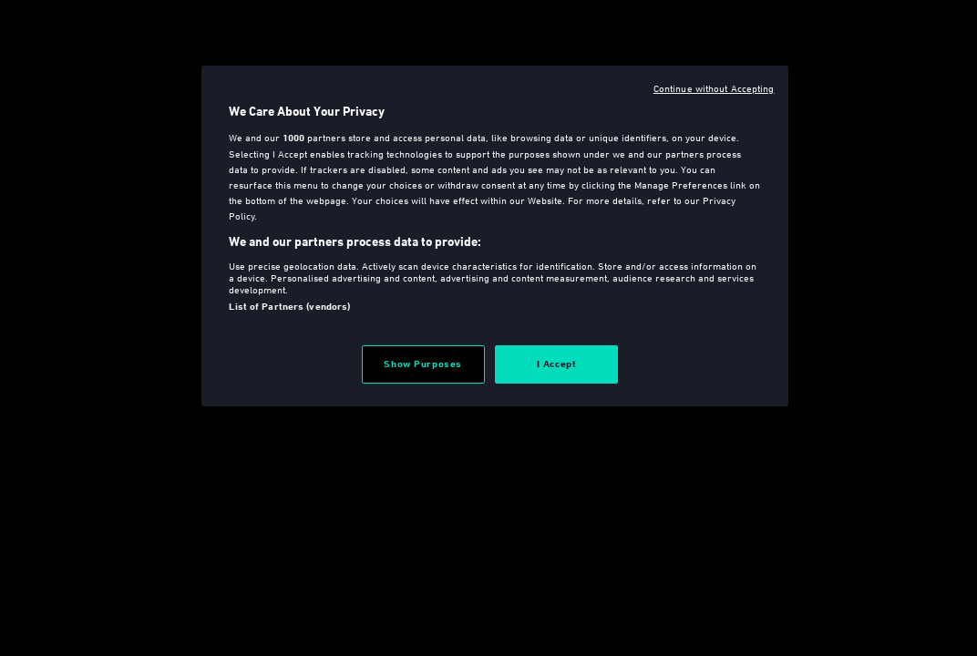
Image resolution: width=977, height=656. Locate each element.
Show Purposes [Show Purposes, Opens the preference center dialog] (422, 363)
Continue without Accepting (714, 88)
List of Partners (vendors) (289, 306)
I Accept (557, 363)
